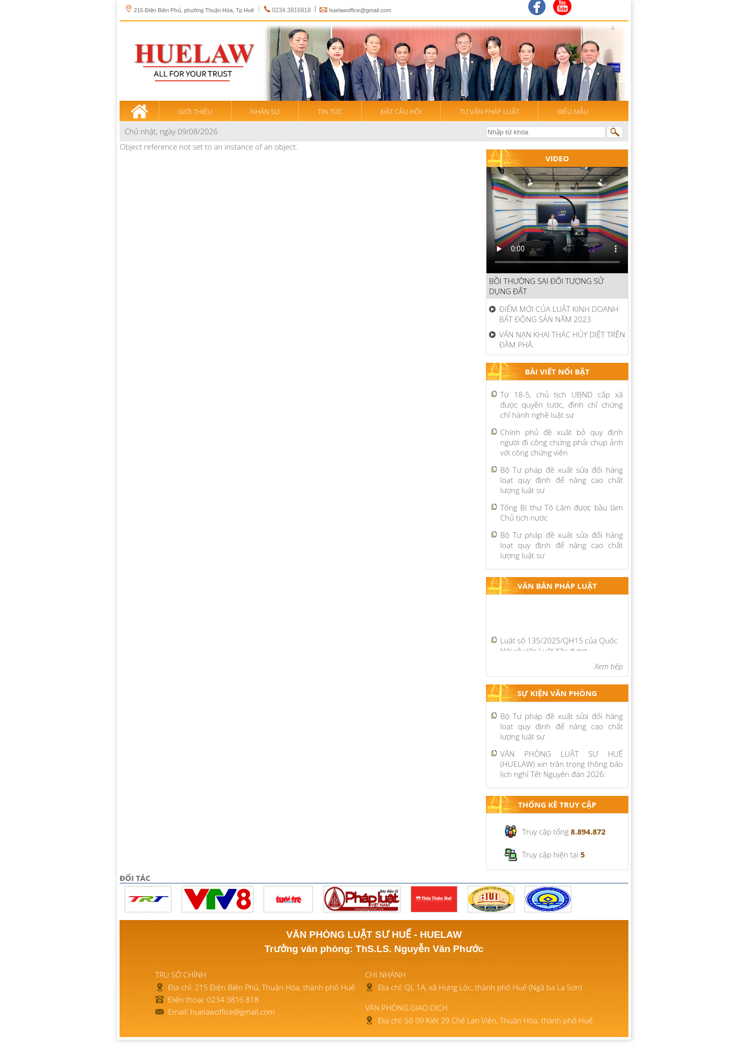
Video (557, 158)
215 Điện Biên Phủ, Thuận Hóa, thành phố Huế (275, 987)
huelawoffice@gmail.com (360, 10)
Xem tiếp (608, 666)
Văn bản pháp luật (557, 586)
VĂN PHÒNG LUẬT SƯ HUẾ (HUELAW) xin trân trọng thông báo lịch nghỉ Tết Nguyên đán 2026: (561, 764)
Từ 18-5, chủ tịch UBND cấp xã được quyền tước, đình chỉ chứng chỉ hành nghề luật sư (561, 404)
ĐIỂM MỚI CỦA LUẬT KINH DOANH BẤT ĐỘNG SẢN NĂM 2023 (559, 314)
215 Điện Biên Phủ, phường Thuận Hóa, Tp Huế (189, 10)
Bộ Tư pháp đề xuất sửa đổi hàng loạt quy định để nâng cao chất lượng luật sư (561, 480)
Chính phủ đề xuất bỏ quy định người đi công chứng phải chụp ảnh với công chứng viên (561, 442)
